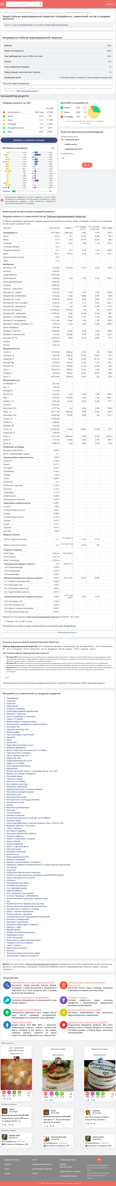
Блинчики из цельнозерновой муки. (24, 940)
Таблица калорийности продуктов (23, 13)
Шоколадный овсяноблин (19, 766)
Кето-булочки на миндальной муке (23, 799)
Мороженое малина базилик (20, 792)
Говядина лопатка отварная (20, 942)
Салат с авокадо (14, 828)
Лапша (10, 805)
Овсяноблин (12, 706)
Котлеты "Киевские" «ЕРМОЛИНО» (23, 896)
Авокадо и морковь (16, 815)
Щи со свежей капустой (18, 755)
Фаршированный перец (18, 883)
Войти (110, 4)
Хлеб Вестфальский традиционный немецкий (28, 916)
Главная (5, 13)
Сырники (11, 703)
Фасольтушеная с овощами (19, 914)
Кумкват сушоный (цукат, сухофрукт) (24, 862)
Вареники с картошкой (17, 922)
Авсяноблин (12, 768)
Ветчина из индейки (16, 831)
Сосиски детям (13, 812)
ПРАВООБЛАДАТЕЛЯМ (67, 1160)
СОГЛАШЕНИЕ (65, 1176)
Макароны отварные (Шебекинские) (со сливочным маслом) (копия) (38, 864)
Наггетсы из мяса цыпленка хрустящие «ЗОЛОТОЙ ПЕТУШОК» (35, 875)
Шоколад (11, 810)
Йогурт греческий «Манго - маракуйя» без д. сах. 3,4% (32, 771)
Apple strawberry (14, 890)
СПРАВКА (63, 1164)
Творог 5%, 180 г (14, 758)
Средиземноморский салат (19, 760)
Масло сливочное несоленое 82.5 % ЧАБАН (27, 750)
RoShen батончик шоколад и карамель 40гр (27, 898)
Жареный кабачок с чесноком (20, 825)
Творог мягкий (13, 841)
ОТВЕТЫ (35, 1173)
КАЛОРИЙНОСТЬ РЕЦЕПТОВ (42, 1169)
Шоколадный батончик (18, 857)
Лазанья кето (13, 854)
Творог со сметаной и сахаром (21, 838)
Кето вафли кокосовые (17, 784)
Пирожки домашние (16, 747)
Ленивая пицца (14, 820)
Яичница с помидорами (18, 919)
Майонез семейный (16, 859)
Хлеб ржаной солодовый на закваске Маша (27, 724)
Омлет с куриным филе (17, 846)
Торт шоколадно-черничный (20, 734)
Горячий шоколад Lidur (18, 729)
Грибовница (12, 698)
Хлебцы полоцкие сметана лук (21, 932)
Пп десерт (11, 870)
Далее (87, 165)
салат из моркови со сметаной (21, 716)
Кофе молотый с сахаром (18, 753)
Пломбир (11, 737)
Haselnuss (11, 880)
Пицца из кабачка (15, 836)
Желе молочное (14, 849)
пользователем (25, 25)
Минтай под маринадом (18, 807)
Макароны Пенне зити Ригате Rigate (23, 953)
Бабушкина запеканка (17, 948)
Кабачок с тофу (14, 927)
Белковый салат (14, 794)
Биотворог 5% (13, 727)
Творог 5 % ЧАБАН (15, 719)
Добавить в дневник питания (29, 140)
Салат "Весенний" (15, 937)
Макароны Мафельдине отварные (22, 924)
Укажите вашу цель (69, 136)
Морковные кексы (15, 935)
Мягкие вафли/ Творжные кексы (22, 721)
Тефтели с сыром (14, 779)
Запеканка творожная (17, 786)
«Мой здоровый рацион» (67, 632)
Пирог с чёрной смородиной (20, 911)
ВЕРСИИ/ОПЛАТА (66, 1167)
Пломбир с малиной (16, 851)
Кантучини (12, 742)
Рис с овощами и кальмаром (20, 893)
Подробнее (70, 626)
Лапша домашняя (15, 844)
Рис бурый (12, 867)
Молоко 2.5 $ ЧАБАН (16, 781)
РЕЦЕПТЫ (8, 1164)
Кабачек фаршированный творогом (79, 13)
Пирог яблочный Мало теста (20, 745)
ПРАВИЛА (73, 1176)
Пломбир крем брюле (17, 885)
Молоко (10, 950)
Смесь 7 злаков (14, 945)
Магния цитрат (14, 929)
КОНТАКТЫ (77, 1171)
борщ (9, 740)
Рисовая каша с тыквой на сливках (23, 909)
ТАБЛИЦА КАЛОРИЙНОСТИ (42, 1164)
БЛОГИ (7, 1169)
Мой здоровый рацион (57, 25)
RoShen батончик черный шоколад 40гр (25, 903)
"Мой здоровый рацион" (27, 91)
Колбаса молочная (15, 802)
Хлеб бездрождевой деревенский (22, 711)
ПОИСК (34, 1160)
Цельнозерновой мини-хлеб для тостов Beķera (28, 818)
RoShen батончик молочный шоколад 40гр (27, 906)
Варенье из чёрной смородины (21, 773)
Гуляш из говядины (16, 708)
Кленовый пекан (14, 776)
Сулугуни (11, 701)
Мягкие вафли (13, 732)
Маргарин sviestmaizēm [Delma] (21, 833)
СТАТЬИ (7, 1173)
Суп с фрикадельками (17, 888)
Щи (8, 901)
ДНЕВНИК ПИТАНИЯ (12, 1160)
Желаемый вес (67, 153)
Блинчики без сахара (17, 797)
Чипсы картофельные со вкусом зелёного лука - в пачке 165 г (35, 823)
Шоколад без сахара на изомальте (23, 955)
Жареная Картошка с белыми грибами (25, 789)
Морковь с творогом (16, 714)
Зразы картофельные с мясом (20, 877)
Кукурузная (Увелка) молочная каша (23, 872)
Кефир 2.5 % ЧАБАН (16, 763)
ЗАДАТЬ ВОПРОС (66, 1171)
